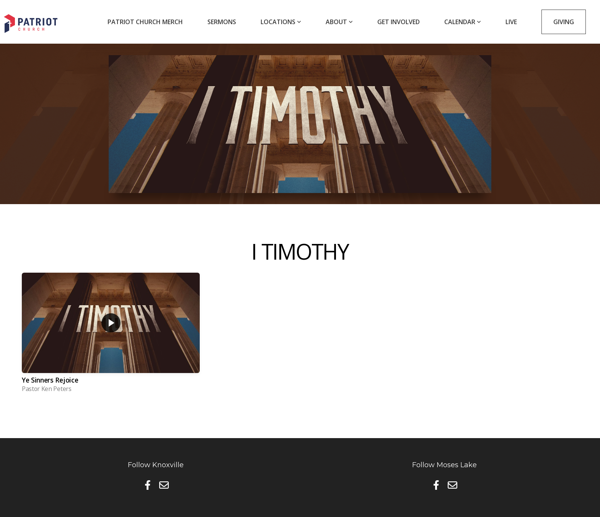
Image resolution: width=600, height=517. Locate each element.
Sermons (221, 22)
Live (511, 22)
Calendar (462, 22)
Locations (281, 22)
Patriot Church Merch (145, 22)
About (339, 22)
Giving (563, 22)
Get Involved (398, 22)
